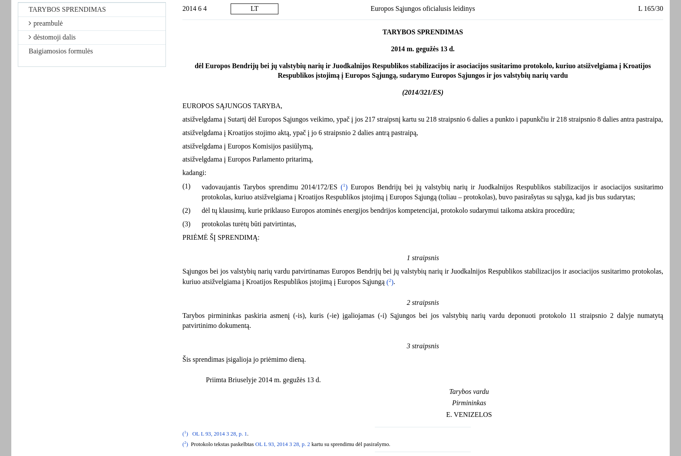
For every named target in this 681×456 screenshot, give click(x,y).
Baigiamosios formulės (61, 51)
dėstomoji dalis (52, 37)
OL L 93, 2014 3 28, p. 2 (282, 444)
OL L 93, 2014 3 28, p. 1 (219, 434)
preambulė (46, 23)
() (343, 187)
